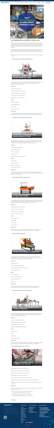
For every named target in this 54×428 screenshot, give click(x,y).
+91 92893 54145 (42, 415)
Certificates (22, 409)
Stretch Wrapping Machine (33, 412)
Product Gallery (23, 414)
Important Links (24, 405)
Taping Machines (31, 408)
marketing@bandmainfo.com (44, 416)
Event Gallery (23, 413)
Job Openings (23, 419)
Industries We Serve (24, 408)
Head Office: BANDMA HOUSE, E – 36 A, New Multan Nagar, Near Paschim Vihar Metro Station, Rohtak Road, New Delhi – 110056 (45, 408)
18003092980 (42, 414)
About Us (22, 407)
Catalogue (22, 412)
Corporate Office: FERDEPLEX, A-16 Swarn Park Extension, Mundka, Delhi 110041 (44, 412)
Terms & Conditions (24, 417)
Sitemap (22, 420)
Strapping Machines (32, 407)
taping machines (20, 54)
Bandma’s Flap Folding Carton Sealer (19, 257)
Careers (22, 418)
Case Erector (31, 409)
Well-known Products (33, 405)
